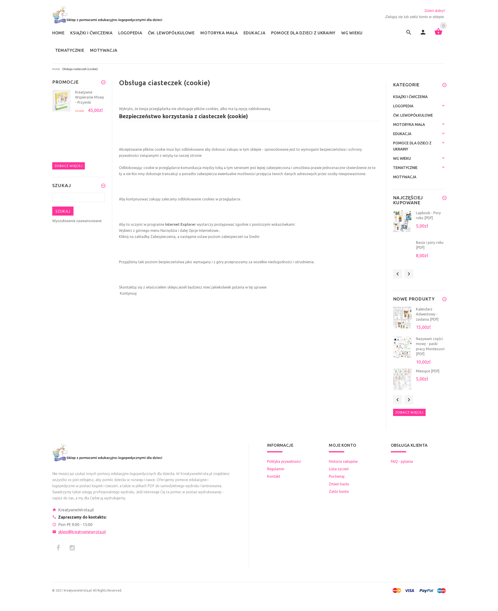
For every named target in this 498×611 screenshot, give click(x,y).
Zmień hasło (339, 484)
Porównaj (336, 476)
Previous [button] (397, 273)
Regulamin (275, 469)
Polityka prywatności (284, 461)
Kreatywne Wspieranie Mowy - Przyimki (89, 97)
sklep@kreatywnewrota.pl (82, 531)
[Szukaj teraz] (78, 197)
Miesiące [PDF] (427, 371)
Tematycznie (405, 168)
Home (56, 69)
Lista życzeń (339, 469)
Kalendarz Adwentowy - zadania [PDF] (427, 314)
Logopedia (403, 106)
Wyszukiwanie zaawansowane (77, 221)
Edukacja (402, 134)
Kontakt (273, 476)
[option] (78, 103)
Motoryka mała (409, 124)
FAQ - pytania (402, 461)
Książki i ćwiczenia (410, 97)
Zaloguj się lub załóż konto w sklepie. (415, 17)
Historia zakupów (343, 461)
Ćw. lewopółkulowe (413, 115)
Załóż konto (339, 491)
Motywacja (404, 177)
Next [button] (408, 273)
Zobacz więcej (69, 166)
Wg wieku (402, 158)
